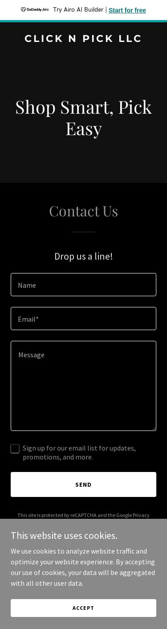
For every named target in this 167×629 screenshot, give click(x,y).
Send (83, 484)
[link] (83, 39)
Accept (83, 607)
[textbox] (83, 284)
